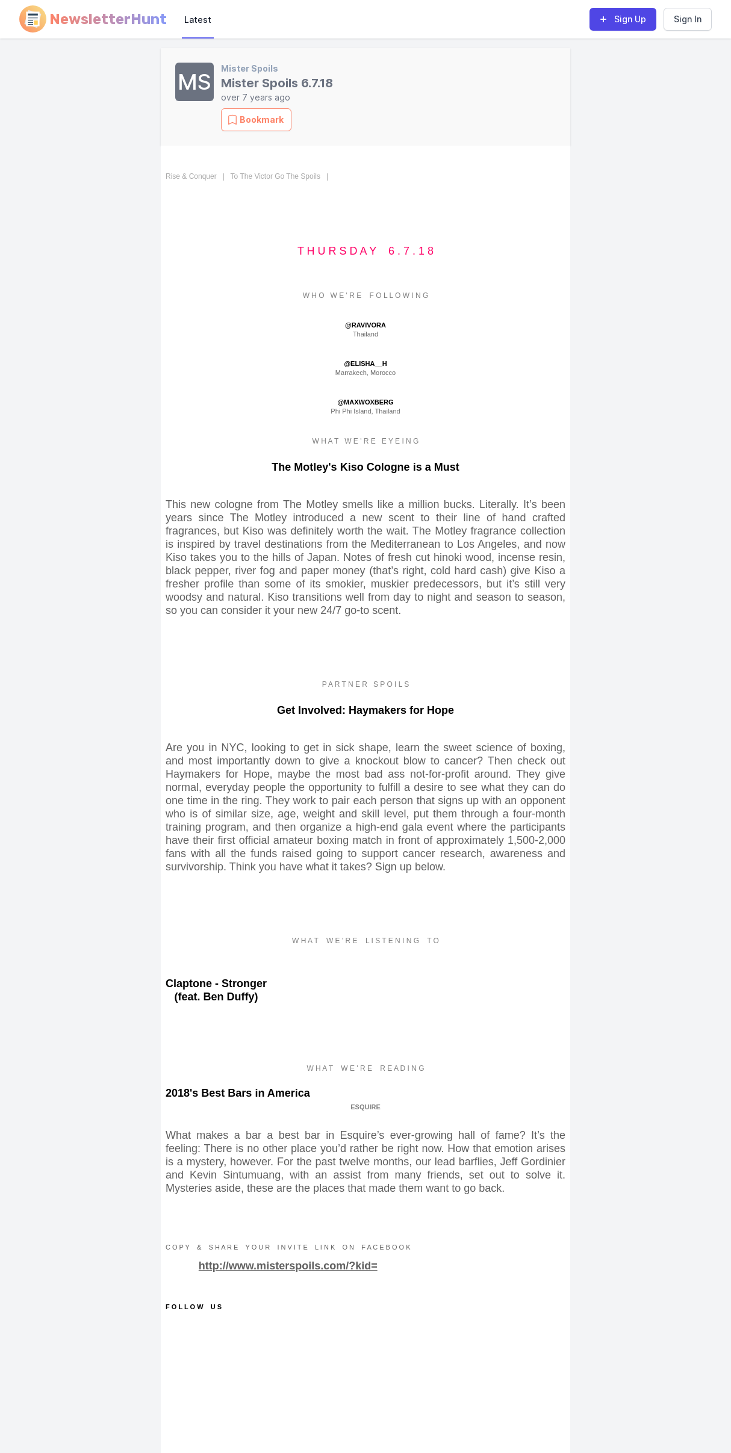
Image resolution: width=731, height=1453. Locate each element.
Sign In (687, 19)
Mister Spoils (249, 68)
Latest (197, 19)
